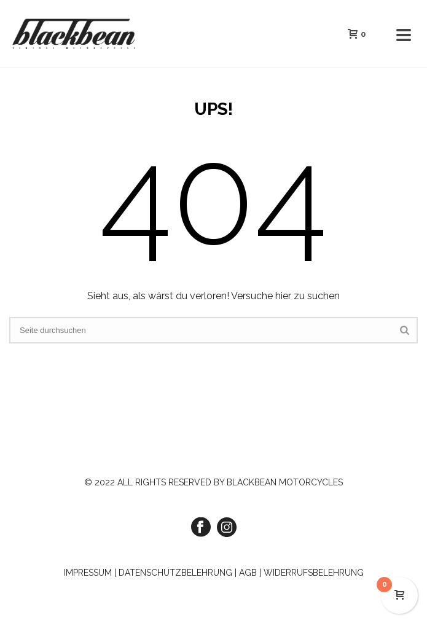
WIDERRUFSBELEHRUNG (314, 573)
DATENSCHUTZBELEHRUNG (175, 573)
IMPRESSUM (88, 573)
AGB (248, 573)
